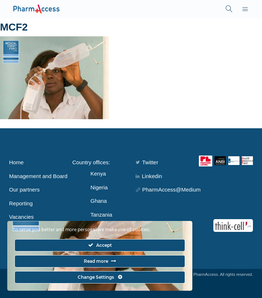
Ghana (98, 201)
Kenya (98, 173)
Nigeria (99, 187)
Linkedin (149, 176)
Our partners (24, 189)
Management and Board (38, 176)
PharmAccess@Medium (168, 189)
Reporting (21, 203)
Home (16, 162)
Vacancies (21, 217)
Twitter (147, 162)
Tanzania (101, 215)
